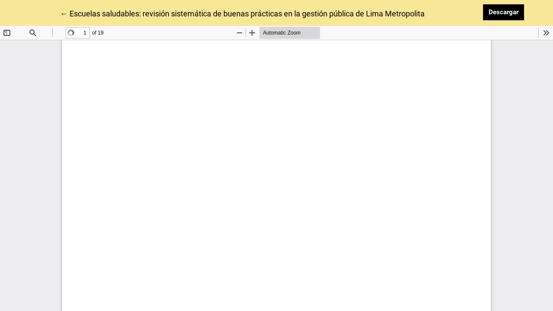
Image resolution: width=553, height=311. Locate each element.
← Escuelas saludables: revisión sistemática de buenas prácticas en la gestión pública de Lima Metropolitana (246, 13)
